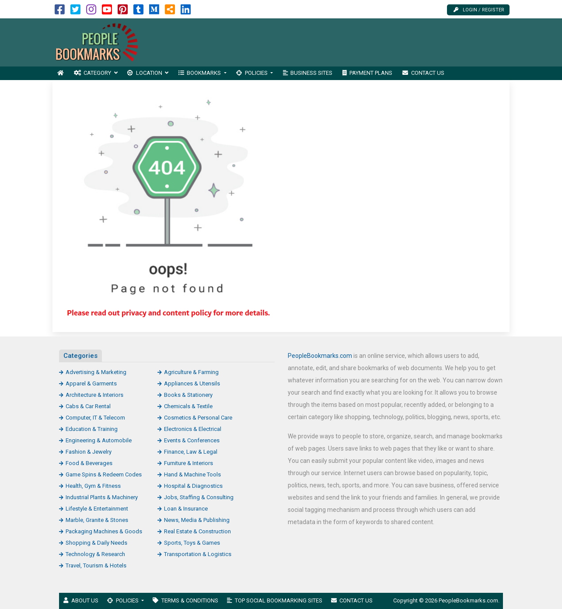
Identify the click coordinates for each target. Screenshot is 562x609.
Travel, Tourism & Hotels (96, 565)
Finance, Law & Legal (190, 451)
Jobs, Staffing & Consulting (199, 497)
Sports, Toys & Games (192, 542)
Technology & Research (95, 554)
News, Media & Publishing (197, 520)
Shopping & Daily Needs (96, 542)
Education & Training (92, 429)
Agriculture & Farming (191, 372)
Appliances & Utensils (192, 383)
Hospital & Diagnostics (193, 486)
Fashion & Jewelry (89, 451)
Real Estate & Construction (197, 531)
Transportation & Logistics (197, 554)
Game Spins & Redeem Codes (104, 474)
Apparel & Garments (91, 383)
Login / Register (479, 10)
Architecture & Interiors (94, 395)
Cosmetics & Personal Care (198, 417)
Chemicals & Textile (188, 406)
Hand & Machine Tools (192, 474)
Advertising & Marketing (96, 372)
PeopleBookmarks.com (320, 355)
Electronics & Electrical (192, 429)
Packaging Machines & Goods (104, 531)
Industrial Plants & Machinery (102, 497)
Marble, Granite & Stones (97, 520)
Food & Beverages (89, 463)
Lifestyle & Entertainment (97, 508)
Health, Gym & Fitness (93, 486)
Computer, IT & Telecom (95, 417)
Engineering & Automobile (99, 440)
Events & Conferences (192, 440)
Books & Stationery (188, 395)
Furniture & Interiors (188, 463)
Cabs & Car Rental (88, 406)
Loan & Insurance (186, 508)
